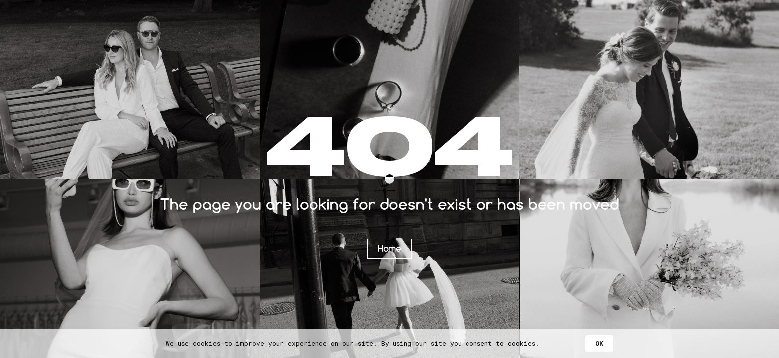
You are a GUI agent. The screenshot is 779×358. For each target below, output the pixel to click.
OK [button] (599, 343)
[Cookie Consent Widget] (389, 343)
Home (389, 248)
